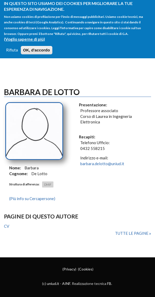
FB (109, 283)
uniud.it (53, 283)
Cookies (85, 269)
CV (6, 226)
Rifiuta (12, 46)
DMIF (47, 184)
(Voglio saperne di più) (24, 35)
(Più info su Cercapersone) (32, 198)
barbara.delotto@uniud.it (102, 163)
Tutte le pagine (132, 233)
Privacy (69, 269)
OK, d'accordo (36, 46)
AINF (66, 283)
